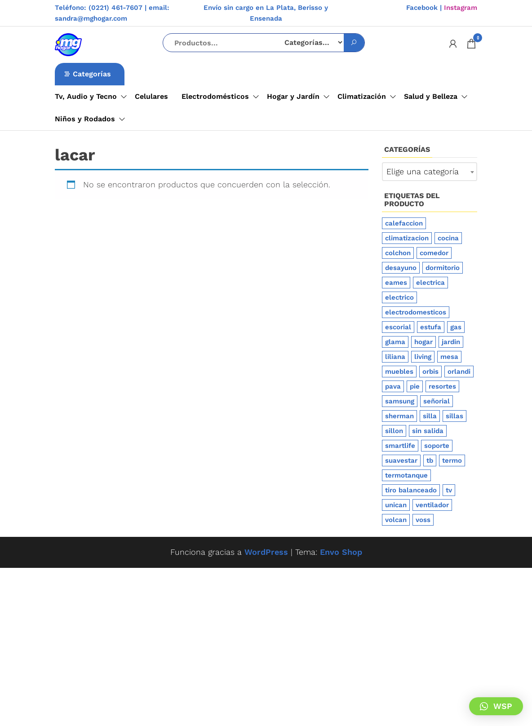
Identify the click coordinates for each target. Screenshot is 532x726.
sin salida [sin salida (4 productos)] (427, 431)
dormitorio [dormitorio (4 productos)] (443, 268)
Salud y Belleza (430, 96)
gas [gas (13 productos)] (455, 327)
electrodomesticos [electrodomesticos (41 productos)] (415, 312)
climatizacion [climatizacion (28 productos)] (407, 238)
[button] (496, 706)
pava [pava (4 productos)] (393, 386)
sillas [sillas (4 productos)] (454, 416)
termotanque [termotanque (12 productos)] (406, 475)
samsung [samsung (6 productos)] (399, 401)
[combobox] (430, 171)
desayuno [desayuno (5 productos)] (401, 268)
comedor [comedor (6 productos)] (434, 253)
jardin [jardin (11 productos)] (451, 342)
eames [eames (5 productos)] (396, 283)
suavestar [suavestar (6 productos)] (401, 460)
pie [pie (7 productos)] (415, 386)
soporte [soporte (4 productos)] (436, 446)
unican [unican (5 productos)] (396, 505)
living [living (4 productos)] (422, 357)
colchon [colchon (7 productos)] (398, 253)
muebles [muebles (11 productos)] (399, 371)
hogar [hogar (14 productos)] (423, 342)
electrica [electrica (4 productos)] (430, 283)
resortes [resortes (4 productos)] (442, 386)
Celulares (151, 96)
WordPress (266, 552)
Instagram (460, 8)
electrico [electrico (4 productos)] (399, 297)
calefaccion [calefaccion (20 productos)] (404, 223)
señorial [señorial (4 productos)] (436, 401)
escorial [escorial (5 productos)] (398, 327)
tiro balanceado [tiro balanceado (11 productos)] (411, 490)
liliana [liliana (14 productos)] (395, 357)
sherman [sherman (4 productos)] (399, 416)
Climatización (361, 96)
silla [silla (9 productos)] (430, 416)
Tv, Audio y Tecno (86, 96)
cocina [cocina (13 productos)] (448, 238)
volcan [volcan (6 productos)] (396, 520)
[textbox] (430, 171)
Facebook (422, 8)
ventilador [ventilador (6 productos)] (432, 505)
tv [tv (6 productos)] (449, 490)
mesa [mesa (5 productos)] (449, 357)
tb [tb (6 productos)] (429, 460)
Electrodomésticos (215, 96)
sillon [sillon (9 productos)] (394, 431)
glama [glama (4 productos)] (395, 342)
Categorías (92, 74)
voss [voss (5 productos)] (423, 520)
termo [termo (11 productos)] (452, 460)
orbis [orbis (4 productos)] (430, 371)
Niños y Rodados (85, 119)
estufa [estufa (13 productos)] (430, 327)
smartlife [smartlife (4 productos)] (400, 446)
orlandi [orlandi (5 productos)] (459, 371)
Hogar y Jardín (293, 96)
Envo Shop (341, 552)
